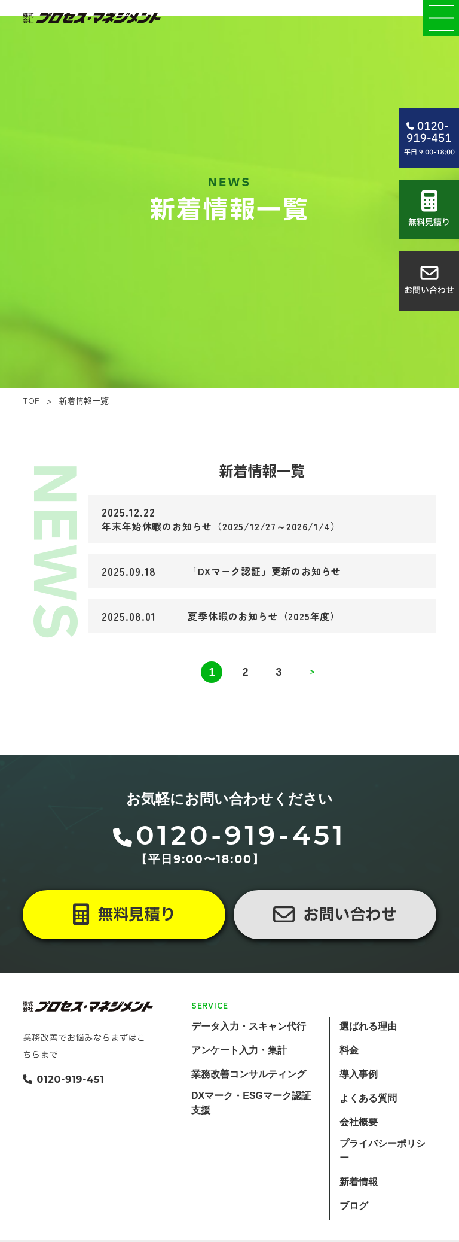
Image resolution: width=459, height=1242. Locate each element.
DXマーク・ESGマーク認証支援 (251, 1123)
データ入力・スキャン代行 (248, 1046)
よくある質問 (368, 1118)
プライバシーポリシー (382, 1171)
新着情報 (358, 1202)
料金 (349, 1070)
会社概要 (358, 1142)
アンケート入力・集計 (239, 1070)
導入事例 (358, 1094)
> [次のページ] (312, 692)
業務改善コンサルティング (248, 1094)
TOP (31, 421)
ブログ (353, 1226)
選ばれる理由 (368, 1046)
